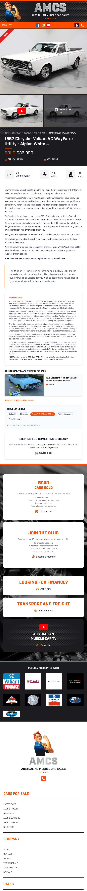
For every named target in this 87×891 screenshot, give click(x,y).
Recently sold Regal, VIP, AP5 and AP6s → (23, 426)
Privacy (7, 859)
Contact (7, 854)
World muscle (11, 823)
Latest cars (9, 804)
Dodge (12, 414)
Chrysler (16, 133)
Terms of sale (10, 863)
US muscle (8, 813)
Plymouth (24, 414)
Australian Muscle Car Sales (43, 572)
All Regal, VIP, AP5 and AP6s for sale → (20, 400)
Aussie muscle (11, 809)
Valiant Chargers (65, 414)
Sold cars (8, 827)
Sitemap (7, 872)
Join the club (10, 868)
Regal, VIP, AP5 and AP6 (34, 133)
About (6, 850)
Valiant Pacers (14, 419)
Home (7, 133)
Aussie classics (11, 818)
